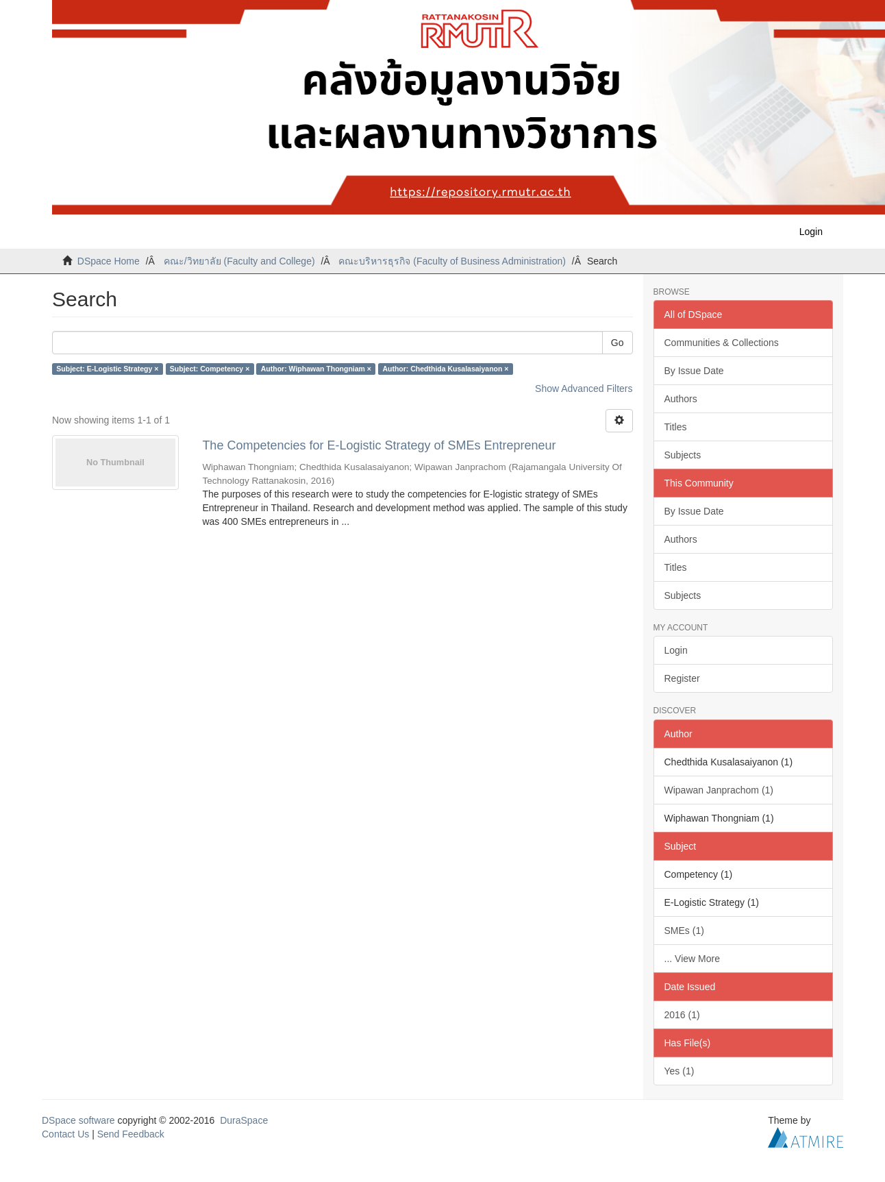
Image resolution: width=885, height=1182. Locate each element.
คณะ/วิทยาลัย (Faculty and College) (239, 261)
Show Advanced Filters (583, 388)
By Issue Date (694, 370)
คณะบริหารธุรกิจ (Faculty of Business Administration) (451, 261)
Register (682, 678)
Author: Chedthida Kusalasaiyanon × (445, 369)
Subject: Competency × (209, 369)
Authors (680, 398)
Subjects (682, 455)
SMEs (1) (684, 930)
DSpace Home (108, 261)
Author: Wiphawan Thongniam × (316, 369)
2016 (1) (682, 1014)
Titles (675, 426)
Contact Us (65, 1134)
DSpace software (78, 1120)
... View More (692, 958)
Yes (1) (679, 1071)
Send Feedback (130, 1134)
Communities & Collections (721, 342)
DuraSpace (244, 1120)
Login (676, 650)
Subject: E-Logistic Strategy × (107, 369)
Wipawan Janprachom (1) (719, 790)
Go (617, 342)
